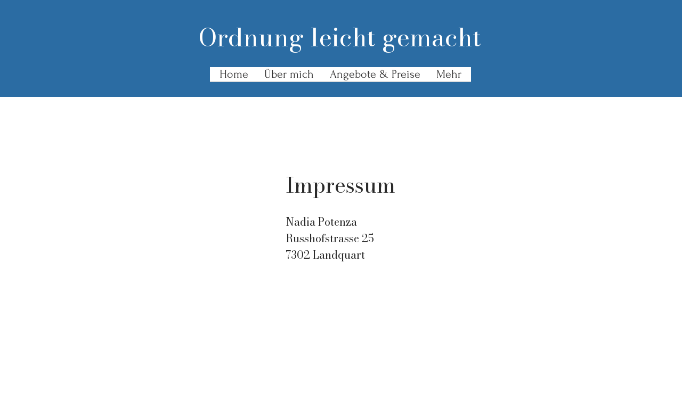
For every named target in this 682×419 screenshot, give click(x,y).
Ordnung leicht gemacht (339, 37)
